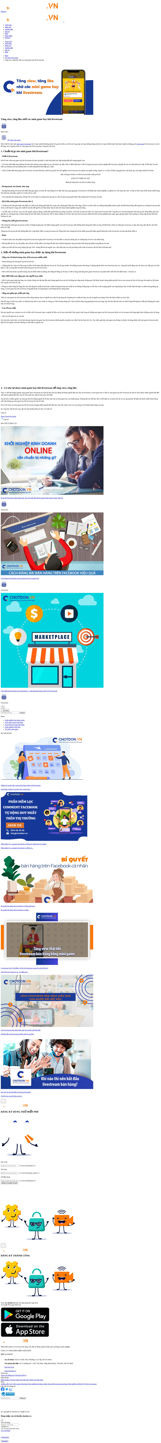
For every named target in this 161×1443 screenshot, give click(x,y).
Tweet (7, 416)
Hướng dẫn (9, 29)
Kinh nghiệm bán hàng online (15, 720)
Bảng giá (8, 27)
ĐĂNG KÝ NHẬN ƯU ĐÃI (80, 178)
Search (22, 713)
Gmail (14, 416)
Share (3, 416)
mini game (140, 144)
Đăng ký (3, 11)
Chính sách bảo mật (22, 1380)
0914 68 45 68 (9, 1367)
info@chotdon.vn (10, 1371)
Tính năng (8, 25)
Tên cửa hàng (5, 1422)
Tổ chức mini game (11, 58)
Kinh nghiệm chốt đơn (12, 727)
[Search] (10, 713)
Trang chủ (8, 41)
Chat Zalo (5, 1441)
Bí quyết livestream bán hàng (14, 725)
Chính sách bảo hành (36, 1380)
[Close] (3, 1101)
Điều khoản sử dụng (8, 1380)
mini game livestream (24, 144)
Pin (10, 416)
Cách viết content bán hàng (14, 722)
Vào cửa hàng (5, 1430)
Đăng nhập (8, 36)
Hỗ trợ (7, 32)
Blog (6, 33)
